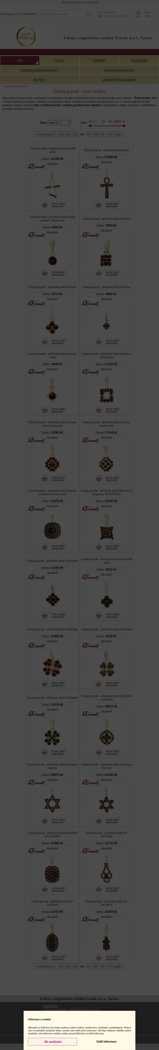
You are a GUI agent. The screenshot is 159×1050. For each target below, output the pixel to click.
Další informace (106, 1041)
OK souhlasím (53, 1042)
